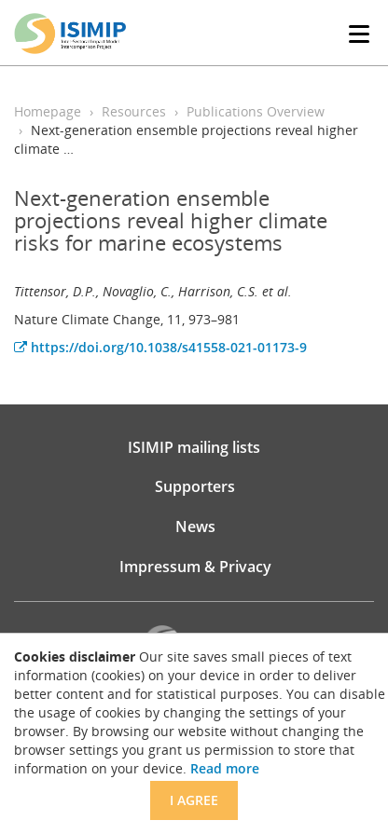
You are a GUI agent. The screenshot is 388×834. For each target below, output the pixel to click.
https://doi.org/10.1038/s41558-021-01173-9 (160, 347)
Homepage (47, 111)
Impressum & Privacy (195, 566)
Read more (224, 768)
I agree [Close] (194, 800)
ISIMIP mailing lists (194, 447)
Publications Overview (256, 111)
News (195, 526)
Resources (134, 111)
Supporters (195, 486)
